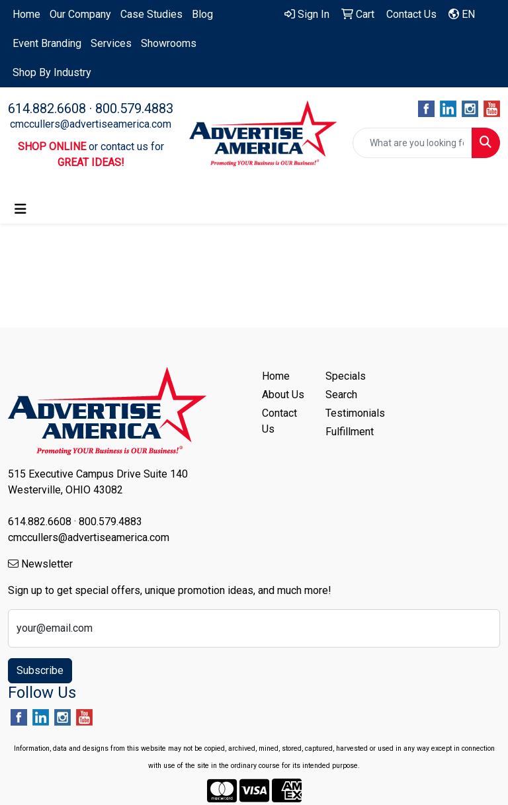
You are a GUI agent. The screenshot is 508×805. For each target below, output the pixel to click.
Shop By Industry (52, 72)
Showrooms (168, 43)
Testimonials (349, 413)
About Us (283, 394)
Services (111, 43)
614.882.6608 (47, 108)
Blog (202, 14)
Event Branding (47, 43)
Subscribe (40, 670)
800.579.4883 (134, 108)
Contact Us (279, 421)
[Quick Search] (412, 143)
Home (26, 14)
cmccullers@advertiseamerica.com (90, 124)
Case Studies (151, 14)
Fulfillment (349, 431)
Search (341, 394)
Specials (345, 376)
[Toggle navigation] (20, 209)
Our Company (80, 14)
